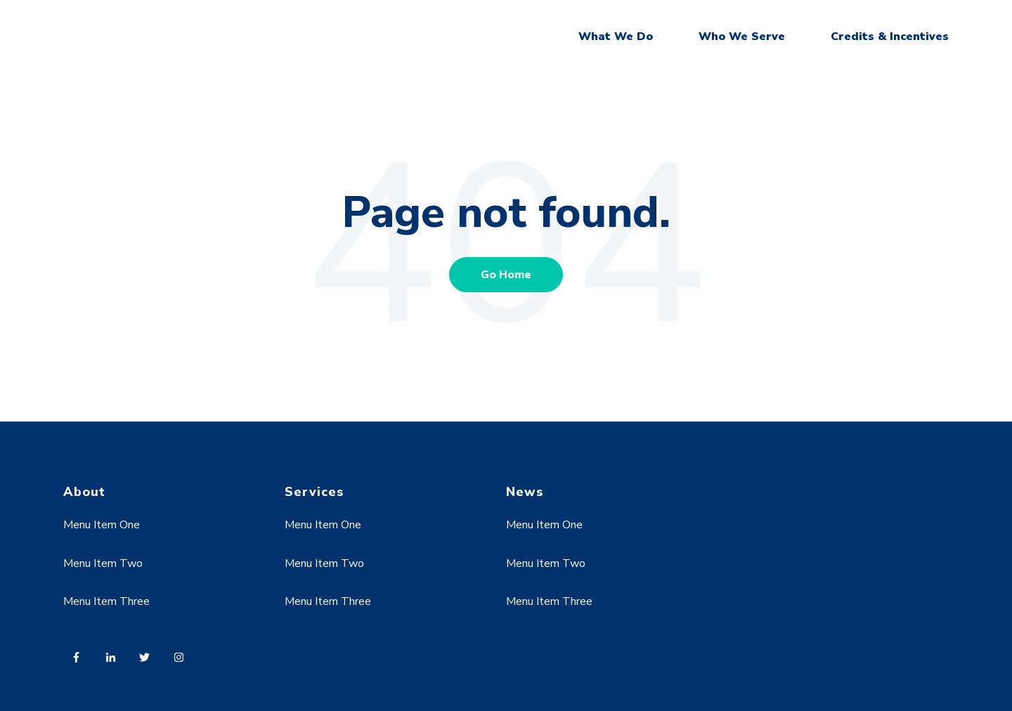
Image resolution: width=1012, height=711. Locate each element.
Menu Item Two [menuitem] (103, 563)
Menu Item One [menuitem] (101, 525)
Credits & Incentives (890, 36)
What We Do (615, 36)
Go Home (506, 274)
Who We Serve (742, 36)
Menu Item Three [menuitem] (106, 601)
